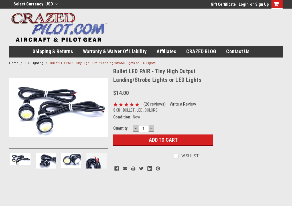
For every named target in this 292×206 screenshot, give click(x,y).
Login (244, 4)
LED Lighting (34, 63)
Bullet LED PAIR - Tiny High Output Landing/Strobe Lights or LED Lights (102, 63)
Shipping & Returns (53, 51)
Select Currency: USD (35, 4)
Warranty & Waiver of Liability (115, 51)
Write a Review (183, 104)
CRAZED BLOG (201, 51)
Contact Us (238, 51)
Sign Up (262, 4)
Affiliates (166, 51)
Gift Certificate (223, 4)
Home (14, 63)
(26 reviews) (154, 104)
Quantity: (121, 128)
